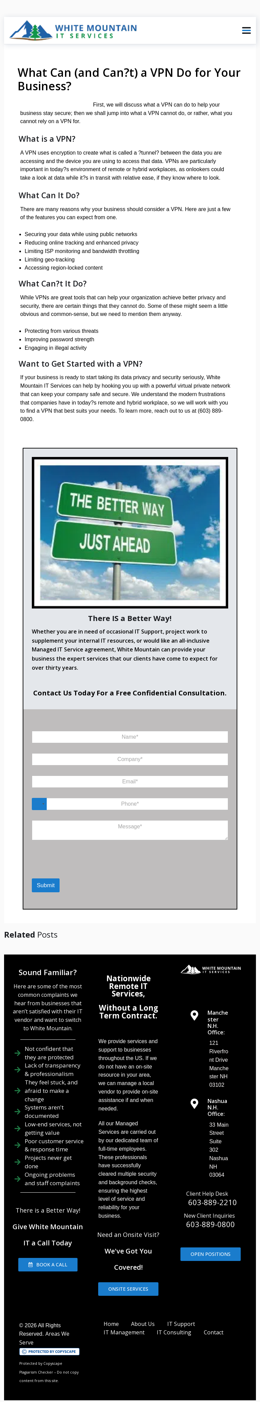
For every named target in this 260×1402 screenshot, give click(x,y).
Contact (213, 1324)
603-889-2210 (212, 1194)
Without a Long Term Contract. (128, 1003)
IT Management (124, 1324)
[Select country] (39, 795)
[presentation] (60, 860)
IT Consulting (174, 1324)
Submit (46, 877)
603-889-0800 (210, 1216)
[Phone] (130, 795)
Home (111, 1315)
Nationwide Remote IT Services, (128, 977)
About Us (143, 1315)
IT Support (181, 1315)
